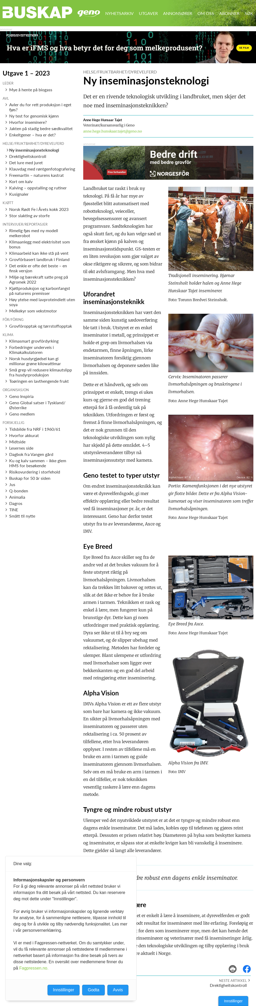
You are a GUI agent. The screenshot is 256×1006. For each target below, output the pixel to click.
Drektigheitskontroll (27, 156)
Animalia (17, 496)
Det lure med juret (26, 162)
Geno (89, 13)
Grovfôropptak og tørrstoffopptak (40, 325)
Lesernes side (21, 447)
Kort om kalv (21, 181)
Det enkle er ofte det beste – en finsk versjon (38, 268)
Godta (93, 990)
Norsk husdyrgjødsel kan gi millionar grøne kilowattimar (35, 361)
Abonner (229, 13)
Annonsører (177, 13)
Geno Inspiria (21, 396)
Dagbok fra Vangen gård (31, 454)
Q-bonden (18, 490)
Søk (249, 13)
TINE (13, 509)
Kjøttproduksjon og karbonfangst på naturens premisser (39, 291)
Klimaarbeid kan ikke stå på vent (39, 253)
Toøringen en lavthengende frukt (39, 381)
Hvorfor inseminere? (28, 122)
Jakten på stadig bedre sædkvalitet (41, 128)
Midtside (17, 441)
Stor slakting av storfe (29, 215)
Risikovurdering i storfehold (34, 471)
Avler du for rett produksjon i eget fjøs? (40, 107)
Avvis (118, 990)
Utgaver (148, 13)
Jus (12, 484)
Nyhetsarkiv (119, 13)
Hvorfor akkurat (24, 435)
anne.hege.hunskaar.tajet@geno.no (112, 131)
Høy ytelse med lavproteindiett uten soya (42, 302)
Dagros (15, 503)
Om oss (205, 13)
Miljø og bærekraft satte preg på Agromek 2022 (38, 279)
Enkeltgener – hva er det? (32, 134)
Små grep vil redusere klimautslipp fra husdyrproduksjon (40, 372)
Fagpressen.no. (33, 968)
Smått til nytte (22, 515)
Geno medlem (22, 413)
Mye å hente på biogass (30, 89)
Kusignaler (19, 193)
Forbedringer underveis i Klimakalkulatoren (31, 350)
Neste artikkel (233, 980)
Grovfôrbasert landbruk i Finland (39, 259)
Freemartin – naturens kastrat (36, 175)
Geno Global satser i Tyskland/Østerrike (37, 405)
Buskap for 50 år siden (29, 478)
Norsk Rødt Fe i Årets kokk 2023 (39, 209)
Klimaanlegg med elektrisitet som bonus (39, 244)
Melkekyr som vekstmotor (33, 310)
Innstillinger (233, 1001)
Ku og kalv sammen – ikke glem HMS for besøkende (37, 463)
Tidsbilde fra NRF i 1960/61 (34, 429)
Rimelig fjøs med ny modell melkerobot (33, 233)
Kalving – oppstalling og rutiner (38, 187)
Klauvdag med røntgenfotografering (42, 168)
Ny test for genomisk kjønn (34, 115)
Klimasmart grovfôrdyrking (34, 340)
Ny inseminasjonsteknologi (34, 149)
